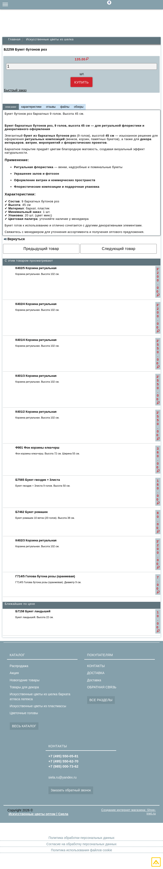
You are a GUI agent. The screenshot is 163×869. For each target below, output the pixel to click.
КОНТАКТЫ (96, 666)
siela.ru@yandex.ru (130, 4)
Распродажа (19, 666)
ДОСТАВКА (95, 673)
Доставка (94, 680)
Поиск (121, 5)
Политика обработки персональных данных (81, 838)
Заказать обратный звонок (71, 790)
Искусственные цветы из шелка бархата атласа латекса (40, 696)
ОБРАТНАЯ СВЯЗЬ (101, 687)
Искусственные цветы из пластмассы (38, 706)
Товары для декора (24, 687)
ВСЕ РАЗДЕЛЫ (100, 700)
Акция (14, 673)
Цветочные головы (24, 713)
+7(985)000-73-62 (139, 4)
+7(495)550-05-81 (158, 4)
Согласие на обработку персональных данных (81, 844)
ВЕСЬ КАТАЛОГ (24, 726)
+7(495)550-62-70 (149, 4)
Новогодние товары (25, 680)
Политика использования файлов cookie (81, 850)
